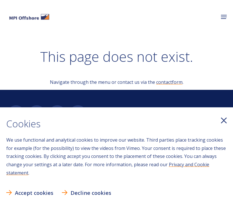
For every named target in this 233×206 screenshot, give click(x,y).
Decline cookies (91, 192)
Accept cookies (34, 192)
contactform (169, 82)
